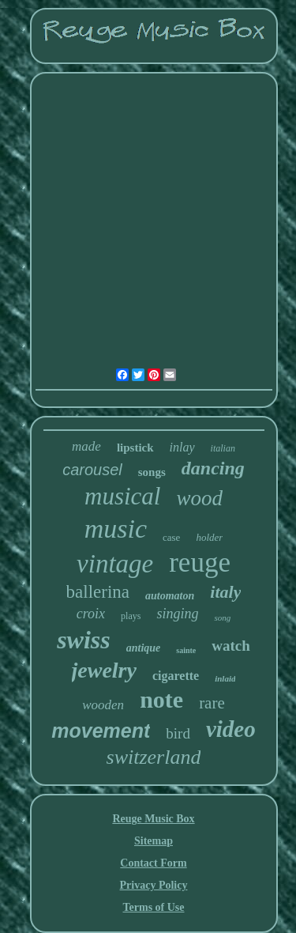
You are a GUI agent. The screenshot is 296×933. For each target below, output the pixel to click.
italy (225, 592)
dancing (213, 468)
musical (122, 496)
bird (178, 733)
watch (231, 645)
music (115, 528)
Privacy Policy (154, 885)
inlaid (225, 678)
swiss (84, 639)
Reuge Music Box (153, 819)
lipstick (135, 447)
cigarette (175, 675)
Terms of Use (153, 907)
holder (209, 537)
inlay (182, 447)
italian (223, 448)
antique (143, 648)
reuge (199, 562)
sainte (186, 650)
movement (100, 731)
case (171, 537)
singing (177, 613)
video (231, 729)
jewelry (104, 670)
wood (199, 498)
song (222, 617)
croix (91, 613)
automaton (169, 596)
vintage (115, 564)
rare (212, 702)
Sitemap (153, 841)
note (161, 699)
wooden (103, 704)
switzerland (154, 757)
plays (131, 615)
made (86, 446)
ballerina (97, 592)
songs (152, 472)
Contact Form (153, 863)
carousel (92, 469)
